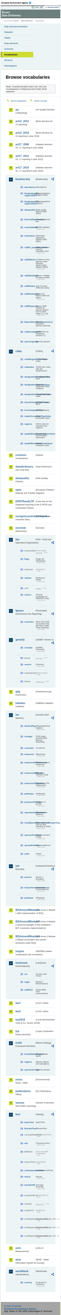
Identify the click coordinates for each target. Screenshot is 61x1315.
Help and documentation (16, 26)
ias (17, 714)
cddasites (29, 367)
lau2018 (20, 1019)
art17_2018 (22, 167)
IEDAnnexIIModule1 (25, 910)
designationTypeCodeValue (29, 394)
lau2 (18, 1011)
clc (25, 974)
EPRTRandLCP (24, 501)
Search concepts (40, 101)
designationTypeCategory (29, 384)
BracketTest (29, 1128)
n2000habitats (29, 275)
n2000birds (29, 259)
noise (18, 1079)
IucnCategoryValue (29, 410)
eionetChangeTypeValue (29, 402)
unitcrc (27, 595)
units (26, 854)
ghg (17, 691)
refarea (27, 578)
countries (29, 622)
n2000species (29, 306)
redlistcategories (29, 332)
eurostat (20, 527)
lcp (17, 1031)
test (17, 1114)
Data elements (11, 43)
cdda (18, 351)
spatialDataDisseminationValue (29, 434)
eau (26, 1143)
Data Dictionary (27, 21)
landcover (21, 962)
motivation (29, 236)
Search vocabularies (18, 101)
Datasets (8, 32)
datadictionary (24, 466)
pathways (29, 793)
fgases (19, 610)
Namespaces (10, 65)
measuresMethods (29, 773)
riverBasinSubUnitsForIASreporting (29, 823)
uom (18, 1248)
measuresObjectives (29, 783)
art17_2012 (22, 156)
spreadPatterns (29, 845)
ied (17, 865)
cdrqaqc (28, 736)
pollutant (28, 898)
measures (29, 754)
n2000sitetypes (29, 294)
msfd (18, 1042)
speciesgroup (29, 341)
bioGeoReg (29, 726)
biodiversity (22, 179)
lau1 (18, 1003)
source (27, 664)
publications (23, 1091)
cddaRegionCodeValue (29, 359)
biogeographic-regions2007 (29, 194)
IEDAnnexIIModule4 (25, 936)
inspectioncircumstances (29, 887)
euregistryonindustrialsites (25, 516)
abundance (29, 187)
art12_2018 (22, 132)
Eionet (16, 21)
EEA (17, 2)
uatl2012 (28, 990)
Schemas (8, 49)
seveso (19, 1102)
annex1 (28, 877)
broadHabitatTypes (29, 1054)
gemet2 (20, 639)
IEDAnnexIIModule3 (25, 921)
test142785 (29, 1185)
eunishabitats (29, 227)
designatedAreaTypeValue (29, 377)
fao (17, 539)
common (20, 455)
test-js (27, 1176)
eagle (27, 982)
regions (28, 424)
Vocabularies (11, 54)
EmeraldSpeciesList (29, 219)
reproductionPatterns (29, 812)
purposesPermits (29, 802)
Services (8, 60)
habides (20, 703)
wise (18, 1259)
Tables (7, 38)
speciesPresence (29, 835)
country (28, 1282)
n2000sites (29, 286)
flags (26, 559)
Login (37, 7)
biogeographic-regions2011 (29, 202)
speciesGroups (29, 1070)
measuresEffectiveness (29, 762)
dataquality (29, 210)
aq (17, 109)
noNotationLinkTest (29, 1170)
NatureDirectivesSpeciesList (29, 322)
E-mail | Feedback (13, 1306)
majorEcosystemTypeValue (29, 416)
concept (28, 647)
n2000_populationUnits (29, 247)
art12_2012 (22, 121)
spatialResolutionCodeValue (29, 443)
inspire (19, 951)
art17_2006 (22, 144)
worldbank (21, 1271)
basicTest (29, 1122)
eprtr (18, 489)
